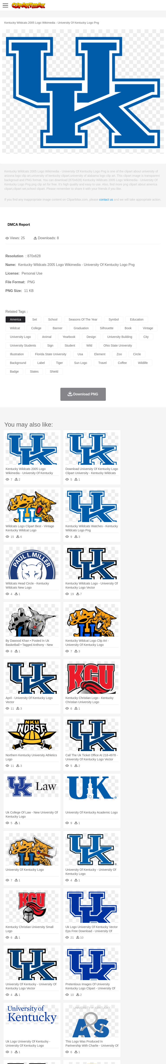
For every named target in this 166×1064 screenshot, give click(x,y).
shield (54, 371)
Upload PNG (80, 1055)
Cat (56, 1016)
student (70, 345)
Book (45, 1029)
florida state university (50, 354)
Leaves (44, 1010)
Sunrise (149, 1010)
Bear (28, 1016)
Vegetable (124, 1036)
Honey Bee (143, 1016)
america (15, 319)
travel (102, 363)
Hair (136, 1023)
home (127, 1023)
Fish (123, 1016)
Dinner (148, 1036)
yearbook (69, 337)
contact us (106, 199)
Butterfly (46, 1016)
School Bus (111, 1029)
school (52, 319)
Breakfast (21, 1036)
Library (148, 1029)
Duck (92, 1016)
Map (123, 1029)
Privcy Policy (35, 1055)
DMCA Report (19, 224)
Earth (76, 1010)
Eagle (101, 1016)
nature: (9, 1010)
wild (89, 345)
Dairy (33, 1036)
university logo (20, 337)
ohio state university (117, 345)
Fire (84, 1010)
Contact (51, 1055)
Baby (30, 1023)
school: (9, 1029)
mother (60, 1023)
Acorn (21, 1010)
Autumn (32, 1010)
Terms (20, 1055)
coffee (122, 363)
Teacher (35, 1029)
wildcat (15, 328)
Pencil (83, 1029)
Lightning (127, 1010)
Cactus (55, 1010)
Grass (115, 1010)
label (41, 363)
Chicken (65, 1016)
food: (8, 1036)
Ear (99, 1023)
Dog (84, 1016)
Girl (144, 1023)
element (99, 354)
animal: (9, 1016)
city (146, 337)
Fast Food (65, 1036)
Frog (132, 1016)
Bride (39, 1023)
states (34, 371)
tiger (59, 363)
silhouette (106, 328)
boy (151, 1023)
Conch (66, 1010)
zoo (119, 354)
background (18, 363)
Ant (20, 1016)
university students (23, 345)
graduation (81, 328)
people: (9, 1023)
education (136, 319)
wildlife (143, 363)
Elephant (113, 1016)
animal (47, 337)
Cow (76, 1016)
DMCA (64, 1055)
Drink (54, 1036)
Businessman (75, 1023)
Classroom (58, 1029)
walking (116, 1023)
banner (57, 328)
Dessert (43, 1036)
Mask (21, 1023)
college (36, 328)
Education (95, 1029)
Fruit (77, 1036)
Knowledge (135, 1029)
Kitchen (137, 1036)
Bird (36, 1016)
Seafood (111, 1036)
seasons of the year (83, 319)
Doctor (89, 1023)
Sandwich (97, 1036)
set (34, 319)
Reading (72, 1029)
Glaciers (104, 1010)
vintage (148, 328)
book (128, 328)
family (49, 1023)
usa (80, 354)
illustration (17, 354)
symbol (114, 319)
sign (50, 345)
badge (14, 371)
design (91, 337)
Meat (86, 1036)
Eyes (106, 1023)
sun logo (80, 363)
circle (137, 354)
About (8, 1055)
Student (22, 1029)
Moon (139, 1010)
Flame (93, 1010)
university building (119, 337)
